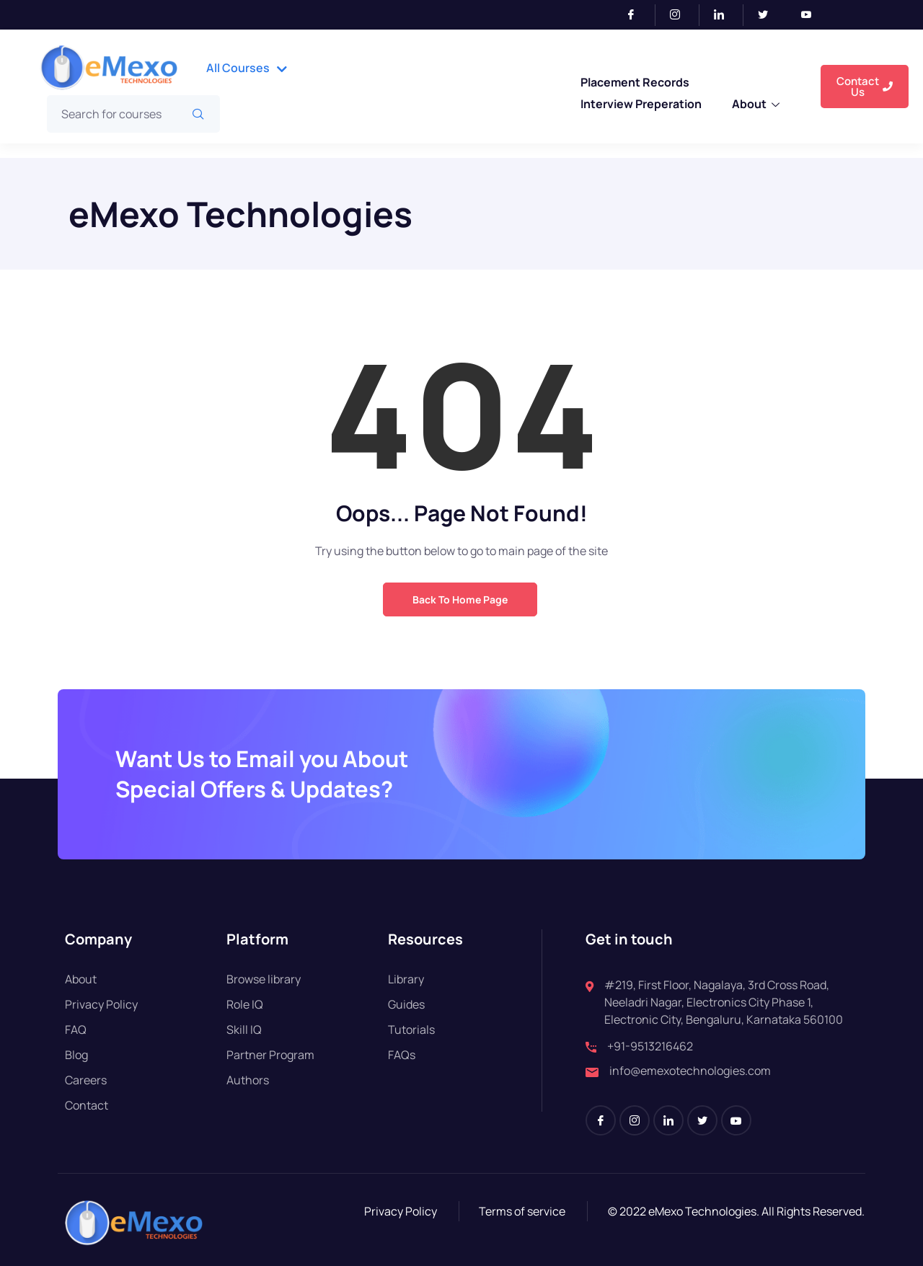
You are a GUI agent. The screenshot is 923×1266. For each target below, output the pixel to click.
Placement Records (634, 82)
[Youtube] (812, 15)
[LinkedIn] (725, 15)
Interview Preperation (641, 104)
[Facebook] (637, 15)
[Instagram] (681, 15)
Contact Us (864, 86)
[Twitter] (769, 15)
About (756, 105)
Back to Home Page (460, 599)
